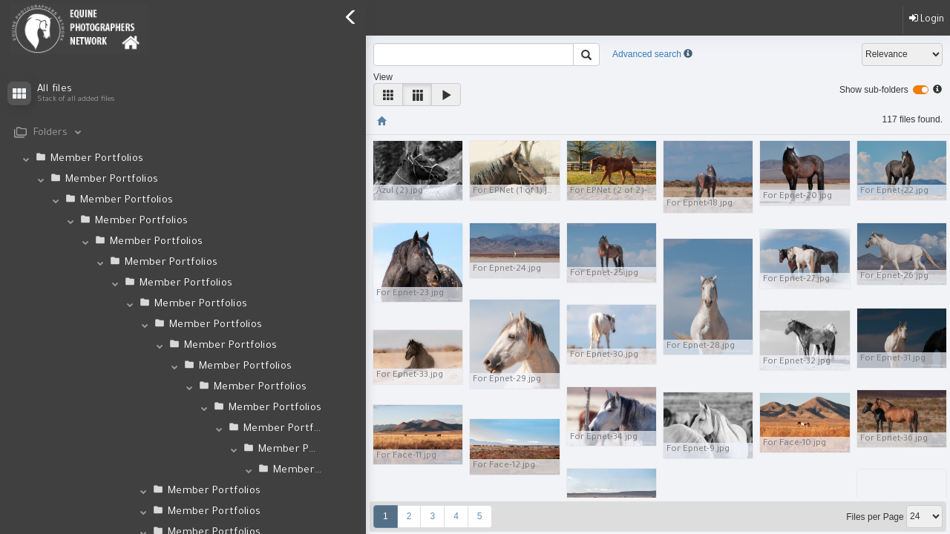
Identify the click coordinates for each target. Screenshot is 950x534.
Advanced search (646, 54)
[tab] (183, 133)
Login (926, 19)
